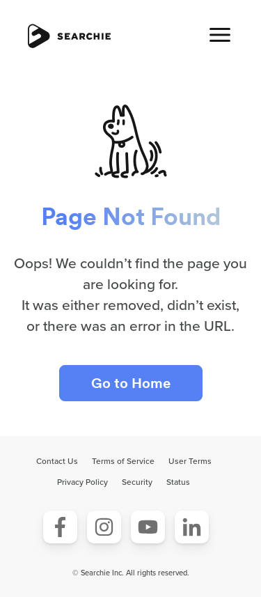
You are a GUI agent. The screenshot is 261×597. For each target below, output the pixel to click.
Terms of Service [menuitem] (123, 461)
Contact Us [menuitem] (57, 461)
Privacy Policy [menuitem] (82, 482)
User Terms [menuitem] (190, 461)
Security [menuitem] (137, 482)
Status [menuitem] (178, 482)
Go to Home (131, 383)
